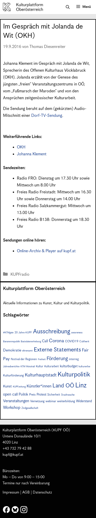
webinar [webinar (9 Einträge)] (51, 401)
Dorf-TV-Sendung (46, 115)
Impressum (11, 492)
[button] (67, 7)
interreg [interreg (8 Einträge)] (74, 359)
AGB (26, 492)
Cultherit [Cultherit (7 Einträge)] (84, 341)
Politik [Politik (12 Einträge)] (23, 395)
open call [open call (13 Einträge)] (10, 394)
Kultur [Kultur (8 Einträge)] (39, 366)
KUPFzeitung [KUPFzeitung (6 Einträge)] (19, 386)
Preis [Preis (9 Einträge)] (32, 394)
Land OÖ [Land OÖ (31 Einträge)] (63, 386)
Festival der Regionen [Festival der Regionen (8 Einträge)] (24, 359)
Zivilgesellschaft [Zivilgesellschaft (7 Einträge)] (30, 408)
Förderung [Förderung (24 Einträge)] (57, 358)
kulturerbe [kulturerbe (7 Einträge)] (84, 366)
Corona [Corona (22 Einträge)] (56, 341)
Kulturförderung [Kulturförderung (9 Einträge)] (13, 375)
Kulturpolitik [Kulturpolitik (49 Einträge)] (74, 374)
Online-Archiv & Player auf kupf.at (46, 251)
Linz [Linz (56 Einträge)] (81, 385)
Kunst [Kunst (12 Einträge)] (7, 386)
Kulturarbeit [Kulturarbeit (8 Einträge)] (51, 366)
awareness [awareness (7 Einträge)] (76, 332)
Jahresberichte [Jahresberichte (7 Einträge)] (11, 366)
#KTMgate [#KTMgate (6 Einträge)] (8, 332)
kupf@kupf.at (13, 455)
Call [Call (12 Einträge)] (45, 341)
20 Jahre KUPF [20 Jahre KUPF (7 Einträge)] (23, 332)
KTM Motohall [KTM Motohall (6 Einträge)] (27, 366)
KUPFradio (19, 274)
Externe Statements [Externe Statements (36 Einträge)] (57, 350)
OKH (21, 147)
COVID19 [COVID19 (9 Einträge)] (71, 341)
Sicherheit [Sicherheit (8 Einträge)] (53, 394)
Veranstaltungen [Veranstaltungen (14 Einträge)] (16, 401)
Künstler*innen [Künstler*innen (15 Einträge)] (39, 386)
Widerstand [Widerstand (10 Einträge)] (84, 401)
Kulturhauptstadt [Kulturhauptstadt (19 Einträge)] (41, 375)
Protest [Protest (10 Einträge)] (41, 395)
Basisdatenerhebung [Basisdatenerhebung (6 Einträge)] (31, 341)
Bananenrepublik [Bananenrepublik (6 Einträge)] (11, 341)
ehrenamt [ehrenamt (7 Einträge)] (27, 350)
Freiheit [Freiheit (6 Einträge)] (42, 359)
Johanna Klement (31, 154)
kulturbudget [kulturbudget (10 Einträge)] (69, 366)
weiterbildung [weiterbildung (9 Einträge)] (66, 401)
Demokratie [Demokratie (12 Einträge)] (12, 350)
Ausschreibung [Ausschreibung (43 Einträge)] (51, 331)
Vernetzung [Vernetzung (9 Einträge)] (37, 401)
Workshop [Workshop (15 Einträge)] (11, 408)
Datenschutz (42, 492)
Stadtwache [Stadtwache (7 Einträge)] (67, 394)
